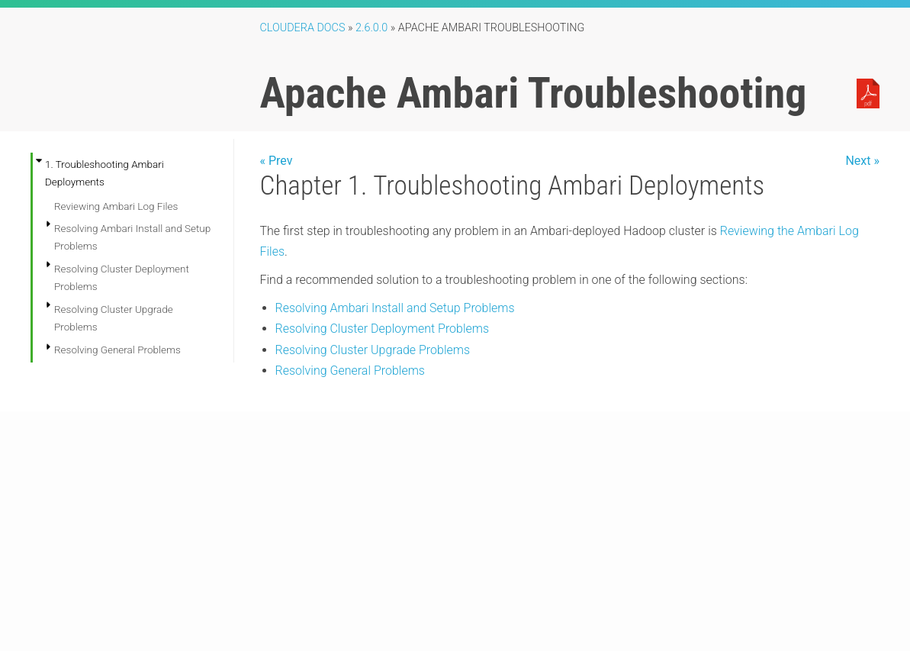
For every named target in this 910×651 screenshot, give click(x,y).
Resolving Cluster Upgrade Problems (373, 350)
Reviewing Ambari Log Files (116, 206)
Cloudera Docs (303, 27)
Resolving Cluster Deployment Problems (382, 328)
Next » (862, 160)
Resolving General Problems (117, 349)
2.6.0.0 (371, 27)
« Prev (276, 160)
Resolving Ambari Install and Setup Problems (395, 308)
